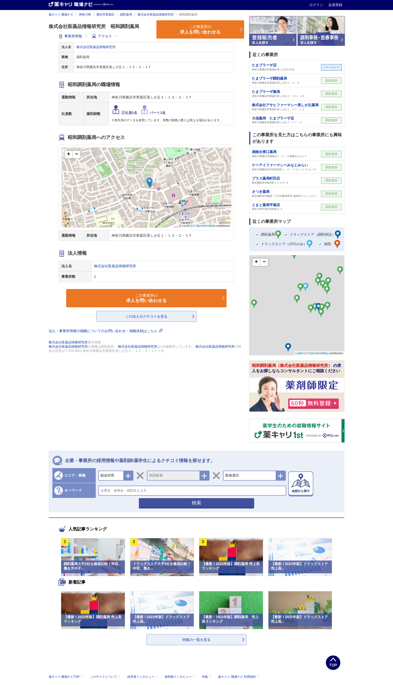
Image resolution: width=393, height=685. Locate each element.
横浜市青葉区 (105, 14)
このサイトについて (105, 676)
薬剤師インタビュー (180, 676)
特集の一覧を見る (196, 640)
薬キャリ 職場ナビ (61, 14)
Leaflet (186, 225)
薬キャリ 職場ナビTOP (66, 676)
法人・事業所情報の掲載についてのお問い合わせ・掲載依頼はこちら (105, 331)
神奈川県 (85, 14)
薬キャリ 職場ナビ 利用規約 (238, 676)
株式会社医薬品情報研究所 (156, 14)
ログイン (316, 5)
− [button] (76, 154)
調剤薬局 (126, 14)
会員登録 (335, 5)
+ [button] (68, 154)
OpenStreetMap (205, 225)
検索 (196, 502)
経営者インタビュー (143, 676)
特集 (207, 676)
